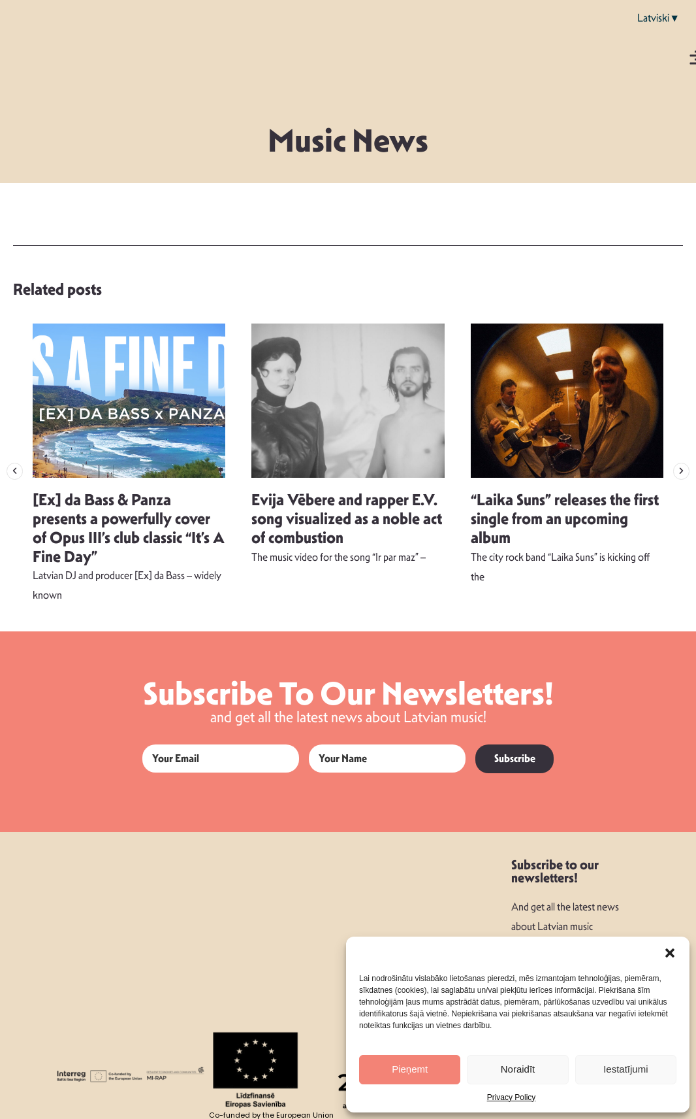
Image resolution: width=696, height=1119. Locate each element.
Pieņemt (410, 1069)
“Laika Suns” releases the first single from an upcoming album (565, 519)
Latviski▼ (658, 18)
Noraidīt (518, 1069)
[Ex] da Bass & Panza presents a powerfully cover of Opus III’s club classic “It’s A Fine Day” (129, 528)
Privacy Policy (511, 1097)
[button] (669, 953)
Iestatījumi (625, 1069)
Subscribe (514, 758)
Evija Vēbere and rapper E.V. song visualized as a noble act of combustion (346, 519)
